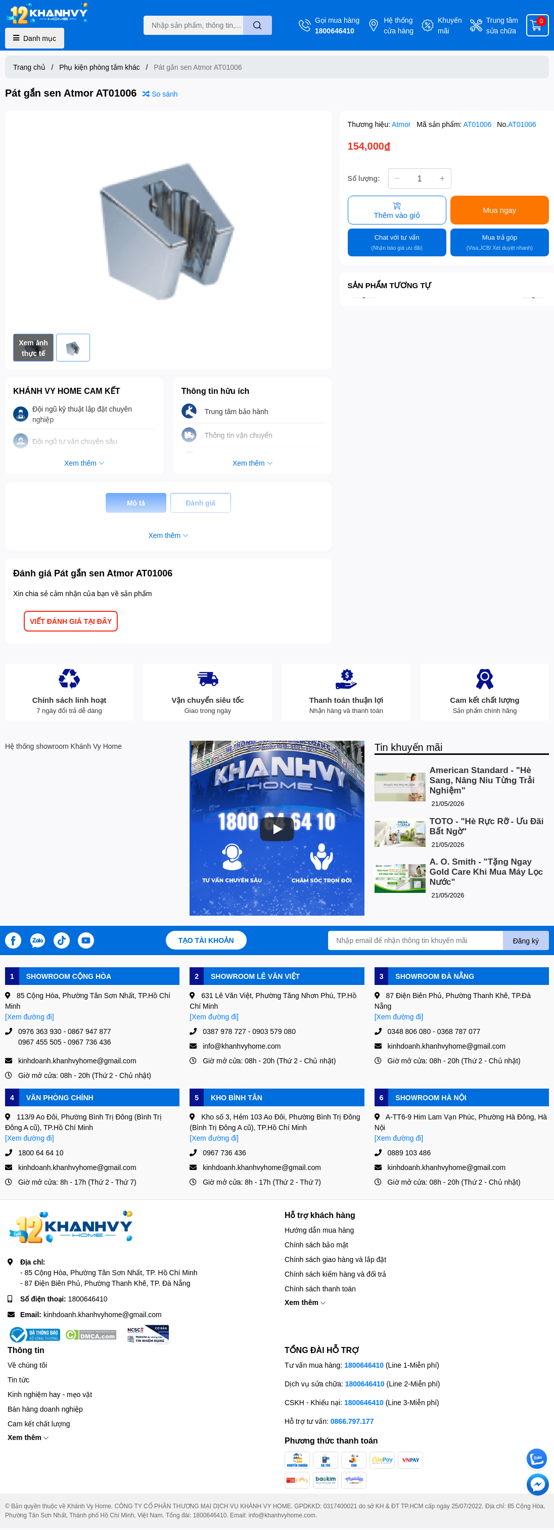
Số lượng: (364, 178)
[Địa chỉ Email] (438, 940)
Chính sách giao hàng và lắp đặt (335, 1259)
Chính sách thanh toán (320, 1288)
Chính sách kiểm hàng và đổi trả (335, 1274)
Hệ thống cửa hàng (398, 25)
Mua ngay (499, 209)
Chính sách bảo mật (316, 1244)
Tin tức (18, 1379)
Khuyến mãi (450, 25)
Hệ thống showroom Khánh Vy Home (63, 746)
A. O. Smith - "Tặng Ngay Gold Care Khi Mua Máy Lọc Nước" (486, 872)
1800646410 (334, 30)
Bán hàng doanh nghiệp (45, 1409)
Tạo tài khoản (206, 940)
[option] (168, 222)
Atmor (402, 124)
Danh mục (34, 38)
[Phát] (277, 829)
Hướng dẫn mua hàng (319, 1230)
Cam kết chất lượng (39, 1423)
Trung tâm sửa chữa (502, 25)
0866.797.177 (352, 1421)
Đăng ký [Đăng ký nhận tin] (526, 940)
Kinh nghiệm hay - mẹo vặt (50, 1394)
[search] (257, 25)
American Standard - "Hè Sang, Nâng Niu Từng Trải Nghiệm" (482, 780)
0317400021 (340, 1506)
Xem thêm (305, 1302)
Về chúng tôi (27, 1365)
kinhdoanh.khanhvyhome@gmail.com (102, 1314)
